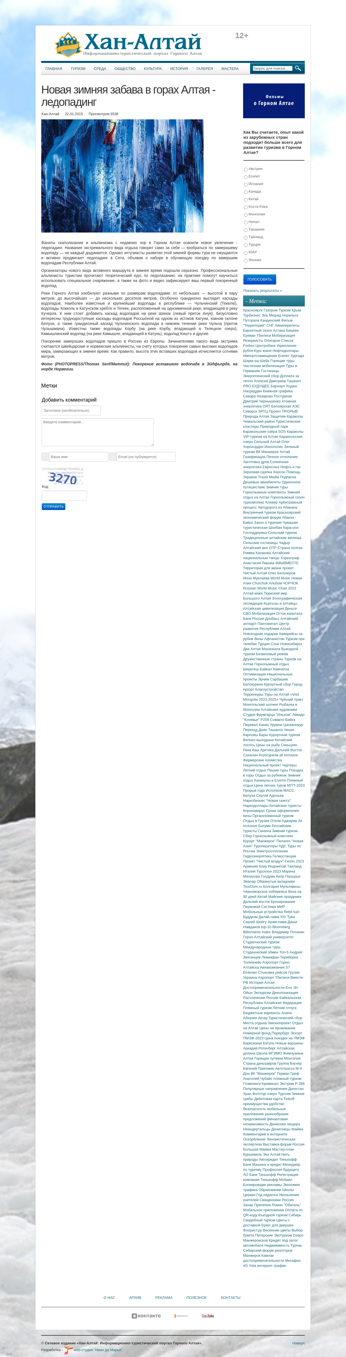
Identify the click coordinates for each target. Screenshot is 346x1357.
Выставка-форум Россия (284, 1144)
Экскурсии (263, 993)
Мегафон (293, 1260)
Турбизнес (252, 315)
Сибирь (295, 1215)
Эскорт (296, 1033)
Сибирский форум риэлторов (267, 1250)
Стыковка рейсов (273, 972)
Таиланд (294, 866)
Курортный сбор (278, 684)
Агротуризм (269, 755)
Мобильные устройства (263, 912)
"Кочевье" (251, 720)
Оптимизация (255, 674)
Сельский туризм (282, 532)
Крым (296, 310)
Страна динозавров (260, 1063)
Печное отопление (282, 457)
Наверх (298, 1343)
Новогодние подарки (261, 634)
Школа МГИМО (269, 1053)
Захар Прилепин (257, 1205)
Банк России (254, 618)
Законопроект (280, 1023)
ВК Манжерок (268, 452)
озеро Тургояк (279, 1094)
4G (246, 1265)
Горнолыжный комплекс (273, 836)
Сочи (275, 644)
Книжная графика (278, 391)
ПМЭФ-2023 (253, 1038)
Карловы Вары (256, 735)
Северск (250, 411)
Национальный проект (262, 765)
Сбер (248, 836)
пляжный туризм (287, 1078)
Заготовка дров (256, 462)
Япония (252, 260)
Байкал (266, 669)
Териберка (289, 957)
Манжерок (252, 1255)
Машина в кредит (267, 1164)
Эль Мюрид (272, 315)
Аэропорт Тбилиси (274, 977)
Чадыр (284, 543)
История (179, 69)
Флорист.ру (253, 1230)
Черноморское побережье (265, 891)
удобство (276, 1104)
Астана (279, 330)
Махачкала (271, 649)
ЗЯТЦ (263, 411)
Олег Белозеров (282, 573)
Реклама (164, 1297)
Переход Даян (255, 730)
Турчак (296, 1245)
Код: (45, 486)
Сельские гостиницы (261, 543)
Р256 (265, 720)
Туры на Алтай (277, 694)
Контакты (231, 1297)
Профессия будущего (281, 1169)
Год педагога (268, 1195)
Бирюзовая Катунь (259, 1043)
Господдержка (255, 532)
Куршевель (253, 1154)
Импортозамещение (260, 356)
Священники (271, 1200)
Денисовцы (281, 1129)
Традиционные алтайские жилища (272, 538)
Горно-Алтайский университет (268, 937)
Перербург (281, 1033)
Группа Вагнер (289, 1063)
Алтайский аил (256, 548)
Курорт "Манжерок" (259, 841)
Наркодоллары (256, 805)
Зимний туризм (284, 831)
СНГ (271, 325)
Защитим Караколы (286, 416)
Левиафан (271, 957)
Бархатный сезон (258, 330)
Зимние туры (277, 487)
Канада (252, 191)
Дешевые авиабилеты (262, 482)
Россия (288, 1200)
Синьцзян (289, 745)
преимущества (256, 1104)
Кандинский (270, 320)
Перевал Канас (256, 725)
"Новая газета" (278, 800)
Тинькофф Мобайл (276, 1180)
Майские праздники (284, 896)
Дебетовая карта (268, 1099)
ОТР (273, 548)
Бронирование (283, 902)
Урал (247, 1094)
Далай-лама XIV (273, 917)
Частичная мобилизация (264, 366)
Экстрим (287, 1083)
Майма (297, 1129)
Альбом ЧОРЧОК (283, 583)
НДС (283, 846)
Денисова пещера (284, 1124)
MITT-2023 (296, 785)
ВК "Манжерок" (264, 1073)
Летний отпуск (285, 1008)
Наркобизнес (254, 800)
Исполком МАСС (280, 790)
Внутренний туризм (260, 512)
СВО (247, 613)
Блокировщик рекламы (263, 1185)
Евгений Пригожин (259, 1068)
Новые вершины (289, 1043)
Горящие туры (282, 361)
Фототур (259, 1094)
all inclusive (288, 755)
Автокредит (269, 1159)
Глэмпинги (252, 1083)
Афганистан (274, 639)
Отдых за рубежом (271, 775)
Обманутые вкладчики (276, 881)
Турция (252, 244)
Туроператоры (266, 846)
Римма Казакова (257, 553)
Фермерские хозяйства (262, 760)
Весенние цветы (277, 1230)
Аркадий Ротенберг (260, 1048)
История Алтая (262, 982)
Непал (251, 222)
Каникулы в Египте (270, 780)
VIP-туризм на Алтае (261, 436)
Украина (250, 977)
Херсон (280, 472)
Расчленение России (261, 998)
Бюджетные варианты (262, 1013)
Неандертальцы (257, 1129)
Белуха (249, 795)
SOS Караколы (290, 431)
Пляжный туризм (258, 1008)
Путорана (251, 320)
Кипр (280, 876)
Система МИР (273, 907)
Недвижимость (277, 1245)
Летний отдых (255, 770)
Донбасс (272, 618)
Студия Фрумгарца (259, 714)
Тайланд (253, 237)
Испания (253, 184)
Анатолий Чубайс (258, 1078)
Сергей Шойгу (255, 922)
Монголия (254, 214)
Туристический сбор (286, 1018)
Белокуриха (253, 684)
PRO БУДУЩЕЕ (257, 386)
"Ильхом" (284, 714)
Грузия (293, 972)
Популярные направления (265, 1089)
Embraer (250, 972)
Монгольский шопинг (261, 704)
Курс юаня (263, 351)
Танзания (254, 229)
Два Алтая (252, 649)
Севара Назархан (258, 396)
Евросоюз (271, 467)
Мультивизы (290, 886)
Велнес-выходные (259, 740)
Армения (251, 866)
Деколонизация (285, 993)
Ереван (250, 335)
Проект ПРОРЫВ (283, 411)
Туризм (78, 69)
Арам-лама (278, 922)
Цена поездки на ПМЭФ (284, 1038)
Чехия (289, 730)
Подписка (288, 477)
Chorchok (260, 583)
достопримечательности (264, 1260)
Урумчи (276, 725)
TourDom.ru (253, 886)
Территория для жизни (262, 568)
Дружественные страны (263, 659)
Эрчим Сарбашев (273, 679)
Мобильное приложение (264, 1210)
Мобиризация (283, 335)
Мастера (230, 69)
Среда (100, 69)
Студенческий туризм (261, 942)
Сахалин (251, 755)
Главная (53, 69)
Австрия (253, 169)
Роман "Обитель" (286, 1205)
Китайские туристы (285, 805)
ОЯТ (267, 406)
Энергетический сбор (261, 376)
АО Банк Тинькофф (260, 1174)
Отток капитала (289, 613)
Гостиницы (270, 371)
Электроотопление (272, 851)
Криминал (271, 1083)
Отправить (53, 507)
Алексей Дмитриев (270, 381)
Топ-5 (284, 952)
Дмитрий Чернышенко (262, 401)
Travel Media (269, 477)
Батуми (265, 826)
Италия (250, 871)
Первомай (252, 907)
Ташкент (294, 381)
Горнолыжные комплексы (265, 492)
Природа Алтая (256, 416)
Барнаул (278, 386)
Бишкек (292, 330)
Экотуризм (283, 1235)
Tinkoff (288, 1099)
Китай (251, 199)
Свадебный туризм (259, 1220)
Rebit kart (291, 912)
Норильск (290, 315)
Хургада (297, 356)
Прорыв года (254, 790)
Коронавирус (254, 811)
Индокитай (277, 866)
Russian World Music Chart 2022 (269, 588)
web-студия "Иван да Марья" (93, 1350)
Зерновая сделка (258, 472)
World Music (281, 578)
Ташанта (276, 730)
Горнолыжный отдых (271, 664)
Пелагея (283, 841)
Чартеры (289, 765)
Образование (270, 1190)
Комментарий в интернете (265, 1134)
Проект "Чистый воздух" (264, 861)
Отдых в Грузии (256, 821)
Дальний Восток (288, 750)
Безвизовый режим (272, 654)
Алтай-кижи (253, 593)
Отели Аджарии (284, 821)
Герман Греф (288, 1073)
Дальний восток (257, 902)
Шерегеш (251, 669)
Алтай (285, 452)
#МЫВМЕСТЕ (287, 563)
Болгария (271, 886)
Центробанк (265, 345)
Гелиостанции (284, 856)
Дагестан (295, 1089)
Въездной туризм (273, 1215)
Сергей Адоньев (270, 795)
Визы (259, 639)
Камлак (267, 1255)
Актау (263, 1018)
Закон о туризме (268, 522)
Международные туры (261, 947)
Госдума (268, 876)
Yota (253, 1265)
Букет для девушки (277, 1225)
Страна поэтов (290, 548)
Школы (288, 1190)
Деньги (291, 608)
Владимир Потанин (288, 932)
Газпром (271, 310)
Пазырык (292, 876)
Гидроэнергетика (258, 856)
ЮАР (250, 252)
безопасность (255, 1109)
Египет (252, 176)
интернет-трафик (271, 1265)
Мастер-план (283, 1149)
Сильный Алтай (268, 442)
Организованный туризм (273, 816)
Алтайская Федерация (283, 1003)
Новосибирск (291, 644)
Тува (291, 917)
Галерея (205, 69)
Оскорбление (255, 1139)
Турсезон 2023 (269, 871)
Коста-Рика (255, 206)
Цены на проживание (277, 1028)
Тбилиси (264, 335)
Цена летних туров (270, 785)
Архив (135, 1297)
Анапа (286, 1013)
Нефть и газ (290, 467)
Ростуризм (283, 396)
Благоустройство (269, 689)
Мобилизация (264, 613)
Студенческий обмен (261, 952)
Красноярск (253, 310)
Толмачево (252, 962)
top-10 (266, 927)
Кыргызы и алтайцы (280, 603)
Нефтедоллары (286, 351)
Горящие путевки (269, 1058)
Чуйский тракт (291, 699)
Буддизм (251, 917)
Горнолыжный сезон (288, 497)
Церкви (250, 1195)
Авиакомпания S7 (275, 967)
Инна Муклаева (257, 578)
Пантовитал (268, 623)
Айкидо (298, 714)
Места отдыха (255, 1023)
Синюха (265, 831)
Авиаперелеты (287, 325)
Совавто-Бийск (282, 720)
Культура (153, 69)
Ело (289, 987)
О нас (109, 1297)
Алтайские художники (279, 709)
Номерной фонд (257, 1033)
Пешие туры (278, 770)
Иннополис (274, 447)
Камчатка (281, 669)
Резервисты (253, 340)
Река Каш (251, 750)
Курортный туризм (284, 735)
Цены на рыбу (268, 745)
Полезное (196, 1297)
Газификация (254, 457)
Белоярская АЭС (285, 406)
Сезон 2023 (294, 861)
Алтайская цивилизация (264, 608)
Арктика (267, 750)
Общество (125, 69)
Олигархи (272, 340)
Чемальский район (259, 421)
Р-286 (300, 1083)
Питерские (264, 1235)
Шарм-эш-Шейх (257, 361)
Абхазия (250, 1018)
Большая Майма (257, 1149)
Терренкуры (253, 694)
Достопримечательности (264, 987)
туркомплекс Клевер (261, 502)
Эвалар (250, 881)
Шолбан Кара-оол (284, 527)
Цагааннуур (293, 725)
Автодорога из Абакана (277, 507)
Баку (263, 866)
